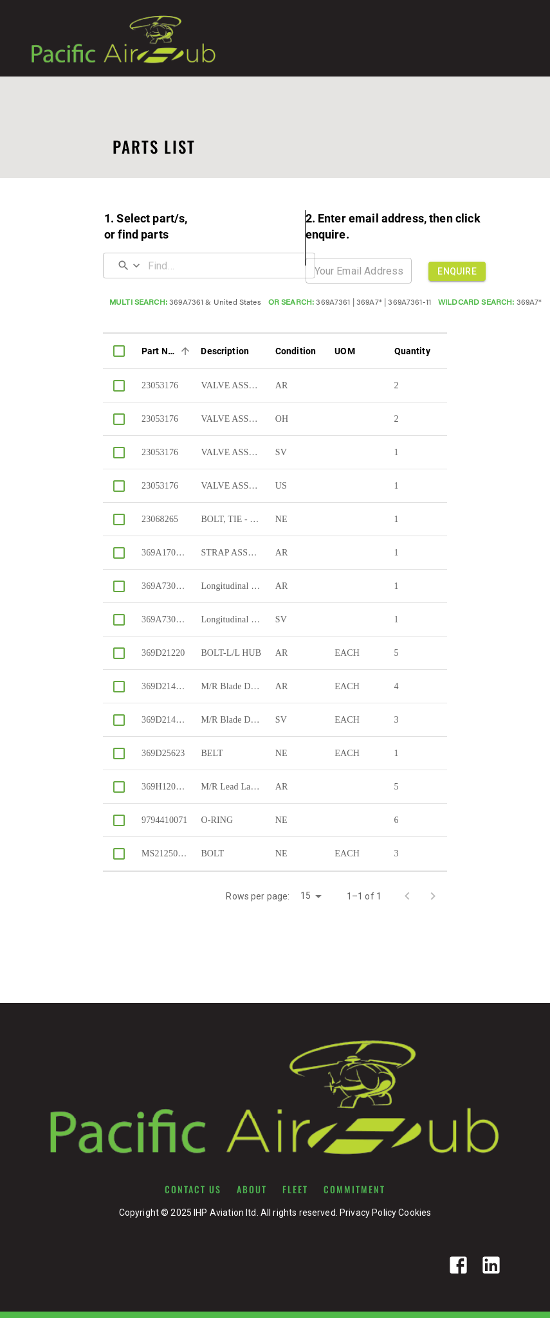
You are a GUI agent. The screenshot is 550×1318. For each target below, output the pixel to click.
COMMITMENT (354, 1189)
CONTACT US (193, 1189)
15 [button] (305, 895)
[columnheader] (119, 351)
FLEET (295, 1189)
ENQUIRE (457, 271)
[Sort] (185, 351)
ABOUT (252, 1189)
